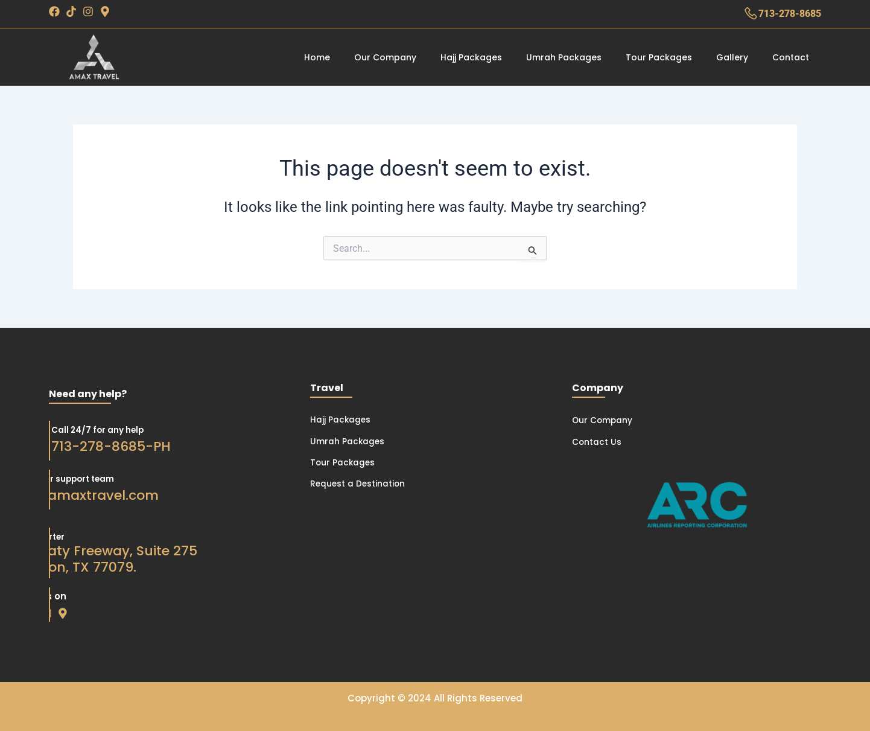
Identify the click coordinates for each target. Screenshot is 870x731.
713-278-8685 (789, 13)
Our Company (385, 57)
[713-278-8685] (750, 13)
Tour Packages (659, 57)
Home (317, 57)
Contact (790, 57)
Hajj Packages (471, 57)
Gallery (732, 57)
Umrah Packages (564, 57)
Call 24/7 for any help (76, 429)
